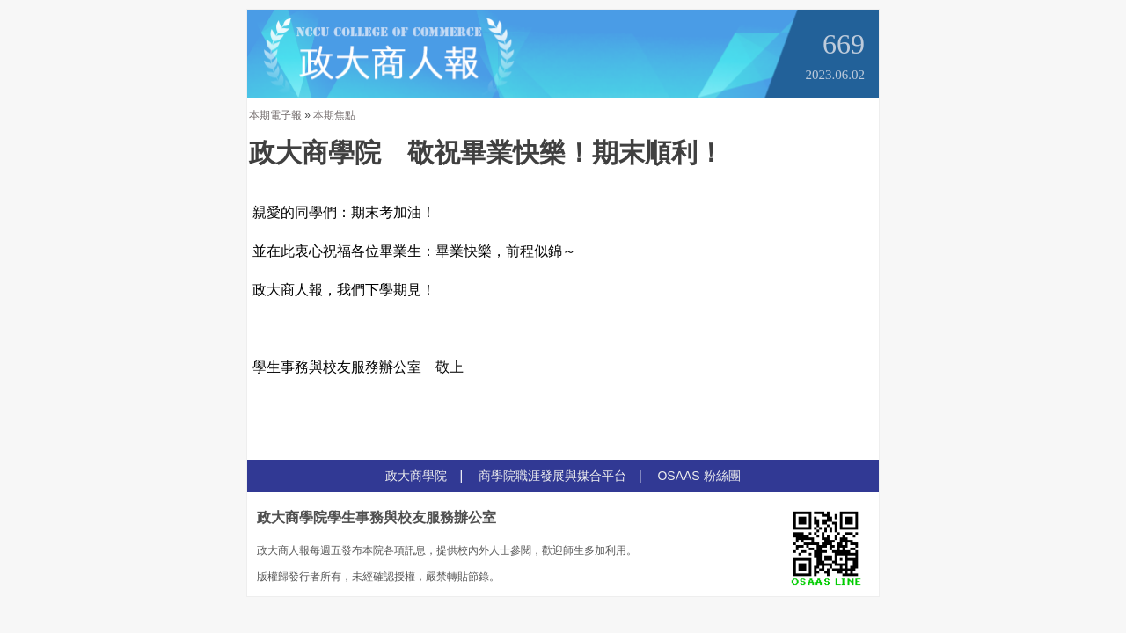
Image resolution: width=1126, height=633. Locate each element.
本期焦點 (334, 115)
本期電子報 (275, 115)
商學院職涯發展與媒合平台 (552, 476)
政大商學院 (416, 476)
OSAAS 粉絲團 (698, 476)
